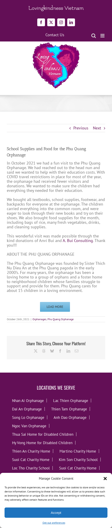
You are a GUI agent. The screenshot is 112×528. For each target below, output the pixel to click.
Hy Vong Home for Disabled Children (42, 443)
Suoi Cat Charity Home (31, 459)
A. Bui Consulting (78, 240)
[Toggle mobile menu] (102, 35)
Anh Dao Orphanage (70, 417)
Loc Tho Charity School (31, 468)
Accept (56, 513)
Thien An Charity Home (31, 451)
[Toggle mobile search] (93, 35)
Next (97, 128)
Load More (55, 307)
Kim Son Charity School (78, 459)
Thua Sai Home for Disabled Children (42, 434)
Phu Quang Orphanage (60, 319)
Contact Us (54, 35)
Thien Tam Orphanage (69, 409)
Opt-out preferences (53, 522)
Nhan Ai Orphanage (28, 400)
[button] (105, 478)
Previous (80, 128)
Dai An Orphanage (27, 409)
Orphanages (39, 319)
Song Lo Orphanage (28, 417)
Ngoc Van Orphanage (29, 426)
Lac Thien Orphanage (70, 400)
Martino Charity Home (78, 451)
